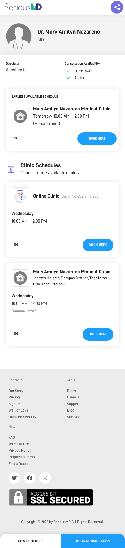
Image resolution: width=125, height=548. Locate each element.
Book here (97, 138)
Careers (73, 397)
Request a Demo (22, 457)
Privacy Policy (20, 450)
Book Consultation (93, 541)
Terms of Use (19, 444)
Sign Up (15, 404)
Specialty (12, 63)
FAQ (12, 437)
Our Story (16, 391)
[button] (20, 116)
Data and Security (22, 417)
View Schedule (30, 541)
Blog (70, 410)
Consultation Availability (82, 63)
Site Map (74, 417)
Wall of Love (18, 410)
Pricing (14, 397)
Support (73, 404)
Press (71, 391)
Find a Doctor (19, 463)
